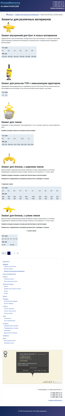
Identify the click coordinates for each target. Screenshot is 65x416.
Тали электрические (9, 320)
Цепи (4, 338)
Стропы (5, 306)
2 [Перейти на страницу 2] (11, 253)
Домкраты (6, 261)
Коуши (6, 291)
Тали (4, 316)
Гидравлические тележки (11, 325)
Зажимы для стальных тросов (12, 288)
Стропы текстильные (10, 311)
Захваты (5, 264)
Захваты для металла (10, 266)
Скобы (6, 293)
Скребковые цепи (9, 343)
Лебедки (5, 299)
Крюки (5, 296)
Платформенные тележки (11, 328)
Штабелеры (7, 330)
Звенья (6, 286)
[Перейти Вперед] (14, 253)
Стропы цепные (8, 313)
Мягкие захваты (8, 268)
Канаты (5, 277)
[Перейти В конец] (17, 253)
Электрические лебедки (10, 301)
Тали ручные (7, 318)
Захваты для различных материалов (14, 271)
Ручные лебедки (8, 303)
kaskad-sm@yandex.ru (57, 8)
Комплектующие (8, 284)
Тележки (5, 323)
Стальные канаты (9, 279)
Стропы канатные (9, 308)
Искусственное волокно (10, 281)
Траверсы (6, 336)
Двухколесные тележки (10, 333)
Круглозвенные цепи (10, 340)
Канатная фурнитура (9, 274)
